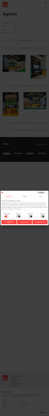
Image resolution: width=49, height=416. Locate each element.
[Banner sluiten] (47, 192)
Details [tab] (24, 196)
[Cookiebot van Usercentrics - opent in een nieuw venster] (38, 193)
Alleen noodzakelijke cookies (9, 222)
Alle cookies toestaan (40, 222)
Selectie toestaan (24, 222)
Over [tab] (40, 196)
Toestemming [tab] (8, 196)
